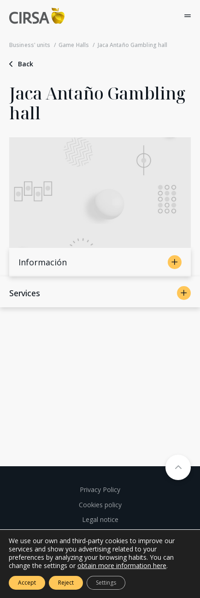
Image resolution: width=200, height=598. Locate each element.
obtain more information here (121, 565)
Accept (27, 582)
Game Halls (74, 45)
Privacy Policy (100, 489)
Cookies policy (100, 504)
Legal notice (100, 519)
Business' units (29, 45)
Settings (106, 582)
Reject (66, 582)
